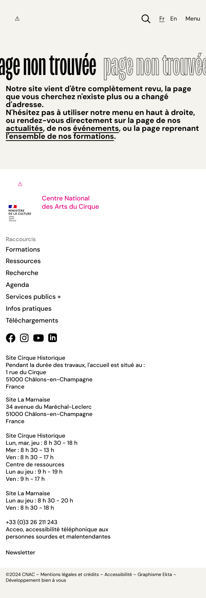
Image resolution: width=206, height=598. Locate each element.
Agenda (17, 284)
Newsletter (20, 552)
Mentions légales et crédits (69, 575)
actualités (24, 128)
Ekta (167, 575)
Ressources (23, 261)
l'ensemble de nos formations (60, 136)
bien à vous (53, 580)
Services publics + (33, 296)
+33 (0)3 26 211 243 (31, 522)
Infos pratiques (29, 308)
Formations (23, 249)
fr (161, 18)
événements (96, 128)
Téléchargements (32, 320)
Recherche (22, 273)
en (173, 18)
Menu (192, 18)
